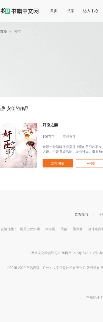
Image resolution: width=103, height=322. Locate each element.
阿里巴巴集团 (30, 229)
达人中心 (90, 11)
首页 (54, 11)
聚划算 (78, 229)
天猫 (64, 229)
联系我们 (81, 215)
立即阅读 (57, 163)
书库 (70, 11)
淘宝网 (50, 229)
